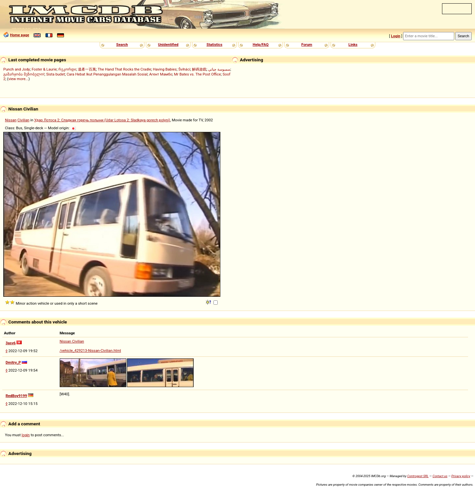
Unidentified (168, 44)
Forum (306, 44)
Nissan (10, 120)
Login (395, 36)
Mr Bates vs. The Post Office (197, 74)
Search (122, 44)
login (26, 435)
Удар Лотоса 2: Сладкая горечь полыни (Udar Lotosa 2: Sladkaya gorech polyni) (102, 120)
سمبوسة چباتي (219, 69)
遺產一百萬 (87, 69)
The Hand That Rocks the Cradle (124, 69)
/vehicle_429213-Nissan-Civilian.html (90, 350)
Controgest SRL (417, 476)
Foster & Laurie (44, 69)
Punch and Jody (16, 69)
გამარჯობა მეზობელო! (24, 74)
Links (352, 44)
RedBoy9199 (16, 395)
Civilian (23, 120)
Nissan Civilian (72, 341)
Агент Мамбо (160, 74)
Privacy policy (460, 476)
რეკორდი (67, 69)
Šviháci (184, 69)
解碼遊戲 (199, 69)
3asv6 (11, 343)
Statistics (214, 44)
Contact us (439, 476)
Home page (19, 35)
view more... (18, 78)
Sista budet (55, 74)
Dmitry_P (13, 362)
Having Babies (164, 69)
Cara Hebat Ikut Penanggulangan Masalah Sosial (107, 74)
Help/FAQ (261, 44)
